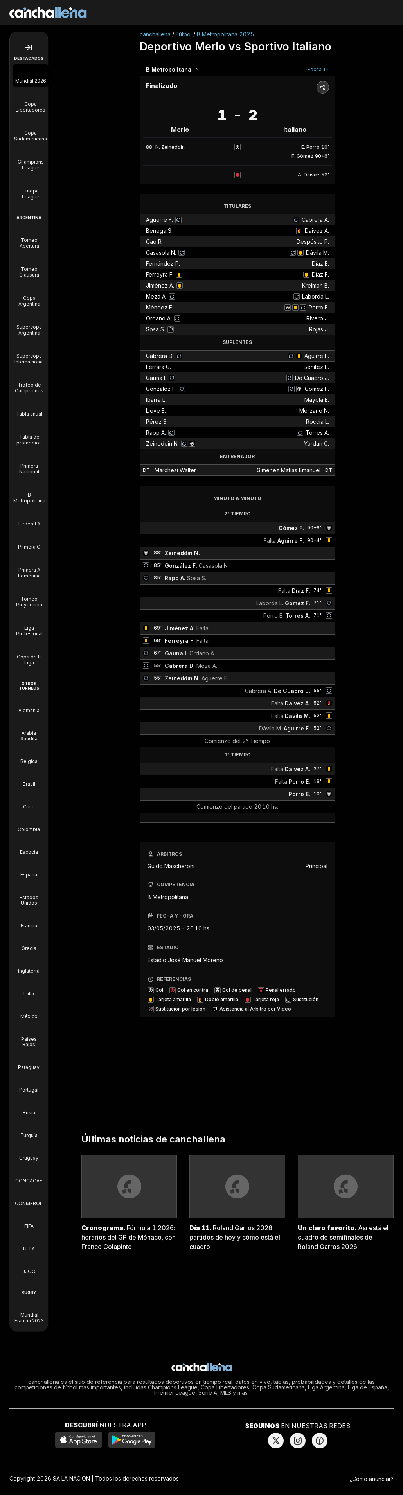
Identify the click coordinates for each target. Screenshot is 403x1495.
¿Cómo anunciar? (371, 1478)
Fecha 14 (318, 69)
